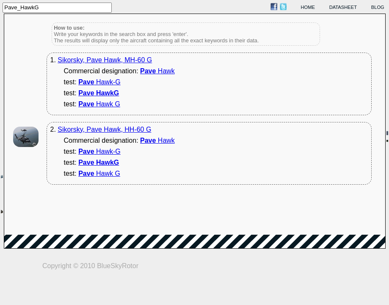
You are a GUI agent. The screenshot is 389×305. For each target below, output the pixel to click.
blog (377, 7)
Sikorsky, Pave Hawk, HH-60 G (104, 129)
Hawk (157, 71)
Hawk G (99, 104)
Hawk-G (99, 82)
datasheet (343, 7)
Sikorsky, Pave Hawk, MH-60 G (105, 60)
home (308, 7)
